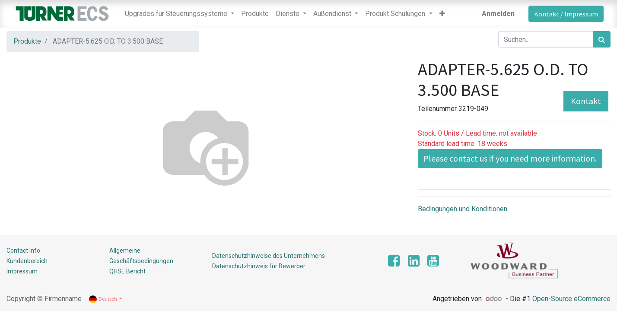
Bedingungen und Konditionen (462, 209)
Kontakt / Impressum (566, 14)
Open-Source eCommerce (571, 299)
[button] (442, 13)
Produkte (27, 41)
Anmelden (498, 14)
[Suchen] (602, 39)
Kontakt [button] (586, 100)
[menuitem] (255, 13)
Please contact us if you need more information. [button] (510, 158)
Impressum (22, 271)
